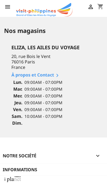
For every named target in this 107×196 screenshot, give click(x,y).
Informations (20, 170)
